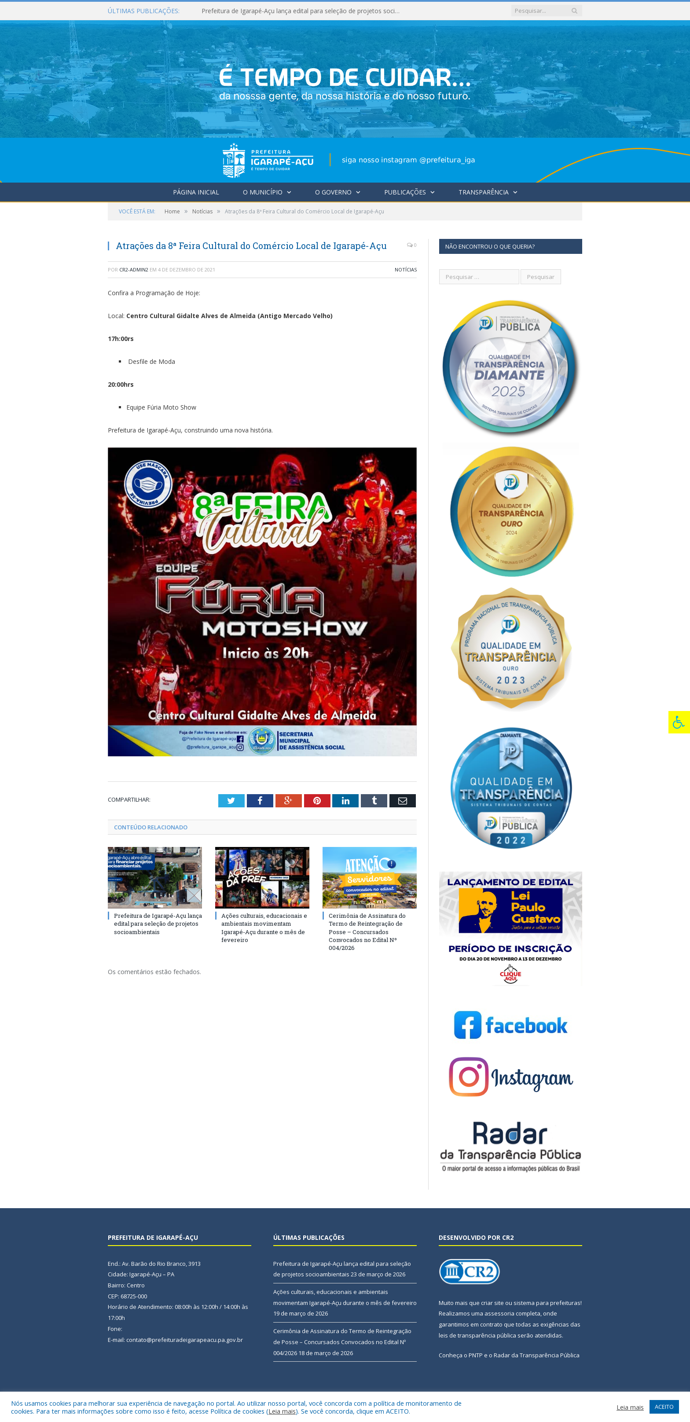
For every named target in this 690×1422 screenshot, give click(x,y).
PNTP (476, 1355)
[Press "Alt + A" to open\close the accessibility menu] (679, 722)
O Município (263, 192)
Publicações (405, 192)
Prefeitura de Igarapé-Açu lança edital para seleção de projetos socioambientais (303, 11)
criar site (492, 1303)
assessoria (499, 1313)
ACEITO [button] (664, 1407)
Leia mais (282, 1411)
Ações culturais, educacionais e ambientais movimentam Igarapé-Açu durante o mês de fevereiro (264, 928)
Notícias (406, 269)
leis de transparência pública (477, 1335)
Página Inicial (196, 192)
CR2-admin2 (133, 269)
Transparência (484, 192)
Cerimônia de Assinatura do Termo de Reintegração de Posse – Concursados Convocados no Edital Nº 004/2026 (367, 932)
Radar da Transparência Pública (537, 1355)
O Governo (333, 192)
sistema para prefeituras (547, 1303)
